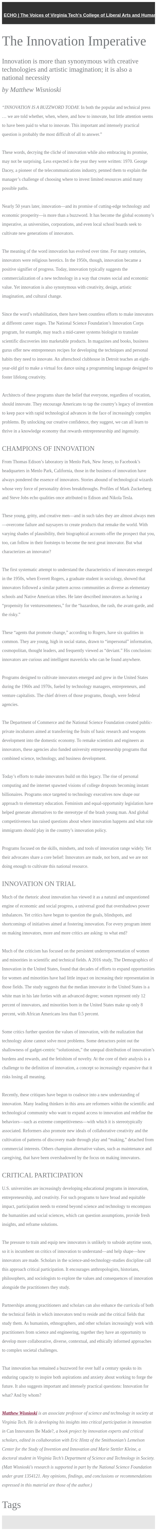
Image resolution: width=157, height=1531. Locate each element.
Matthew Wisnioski (19, 1413)
